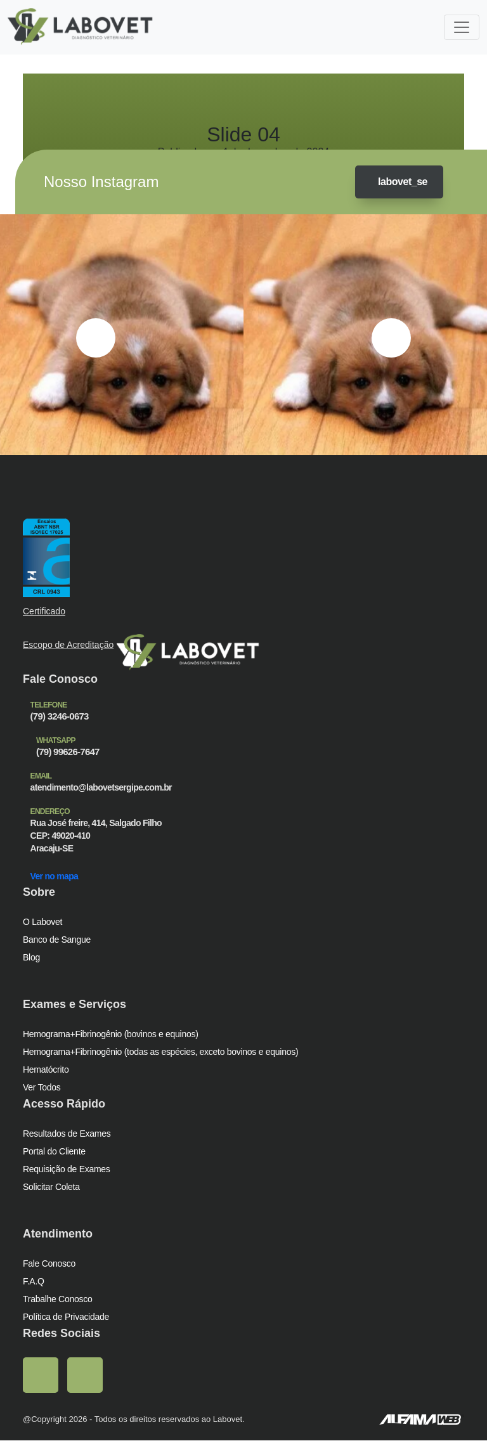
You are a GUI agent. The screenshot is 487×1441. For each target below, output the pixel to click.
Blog (32, 958)
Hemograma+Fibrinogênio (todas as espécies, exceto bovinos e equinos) (162, 1052)
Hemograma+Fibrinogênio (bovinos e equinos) (111, 1034)
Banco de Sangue (57, 940)
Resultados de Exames (67, 1134)
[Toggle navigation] (461, 27)
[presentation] (95, 338)
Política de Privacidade (66, 1317)
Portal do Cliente (55, 1152)
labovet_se (396, 183)
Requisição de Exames (66, 1169)
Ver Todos (43, 1088)
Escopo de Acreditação (69, 645)
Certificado (45, 612)
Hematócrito (46, 1070)
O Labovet (43, 922)
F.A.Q (33, 1282)
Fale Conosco (49, 1264)
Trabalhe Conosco (58, 1299)
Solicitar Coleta (52, 1187)
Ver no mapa (58, 876)
